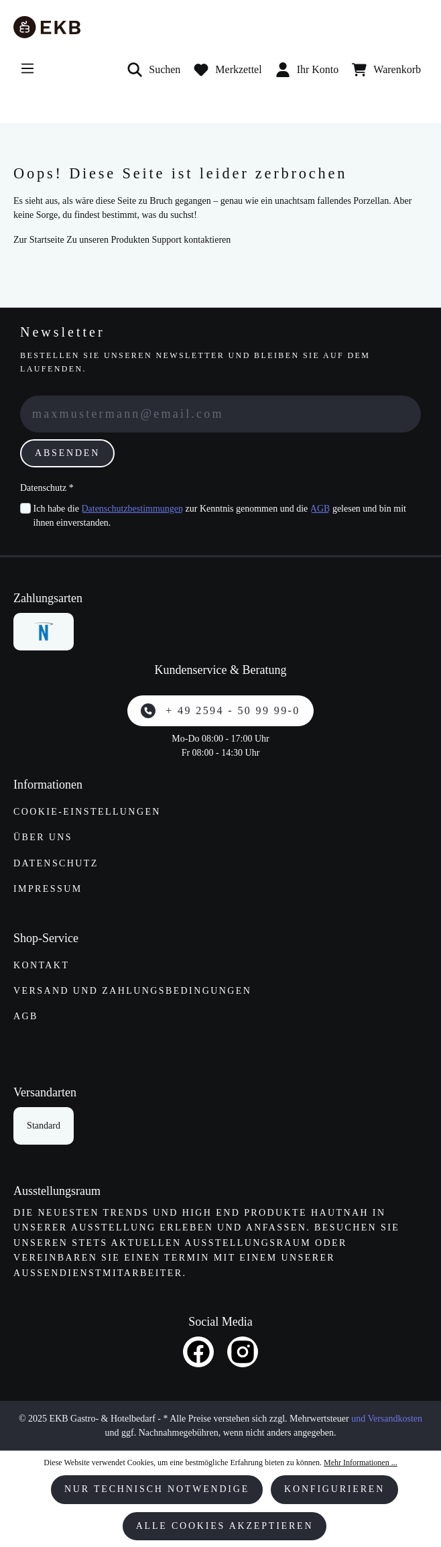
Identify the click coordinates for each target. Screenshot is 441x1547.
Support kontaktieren (191, 240)
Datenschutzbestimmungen (132, 509)
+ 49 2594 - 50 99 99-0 (220, 710)
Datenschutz (56, 863)
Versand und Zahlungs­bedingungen (132, 991)
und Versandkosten (386, 1419)
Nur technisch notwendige (156, 1489)
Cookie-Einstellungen (87, 812)
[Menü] (27, 68)
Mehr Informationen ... (360, 1462)
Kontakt (41, 965)
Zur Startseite (38, 240)
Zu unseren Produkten (107, 240)
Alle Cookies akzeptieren (225, 1526)
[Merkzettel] (227, 69)
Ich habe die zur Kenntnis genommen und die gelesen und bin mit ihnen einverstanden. (220, 515)
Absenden (67, 453)
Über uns (42, 837)
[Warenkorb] (386, 69)
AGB (320, 509)
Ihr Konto (307, 69)
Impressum (47, 889)
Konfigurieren (334, 1489)
